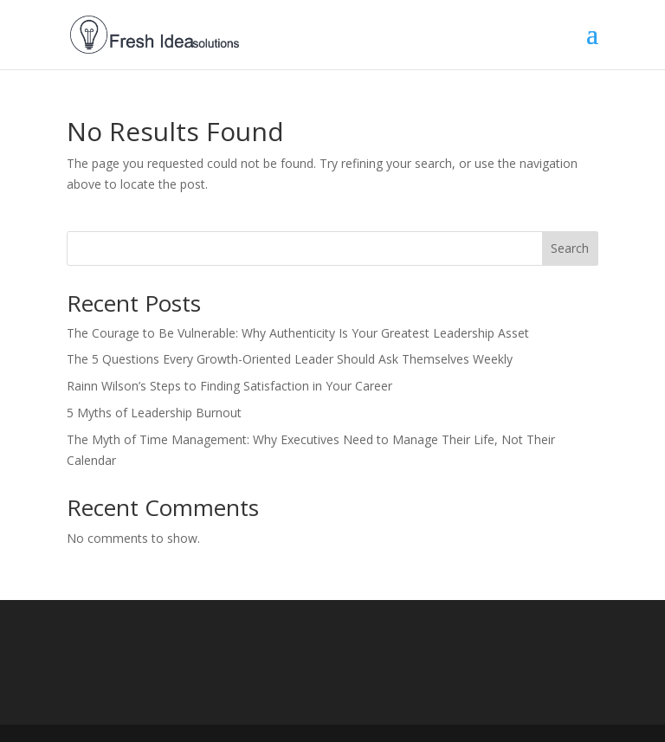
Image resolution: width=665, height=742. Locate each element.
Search (570, 248)
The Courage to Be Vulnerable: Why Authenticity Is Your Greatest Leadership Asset (298, 333)
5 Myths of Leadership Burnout (154, 412)
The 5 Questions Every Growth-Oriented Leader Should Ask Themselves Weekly (290, 359)
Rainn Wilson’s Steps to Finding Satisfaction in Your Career (229, 385)
